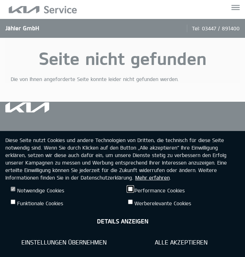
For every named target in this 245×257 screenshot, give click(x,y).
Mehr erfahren (152, 178)
